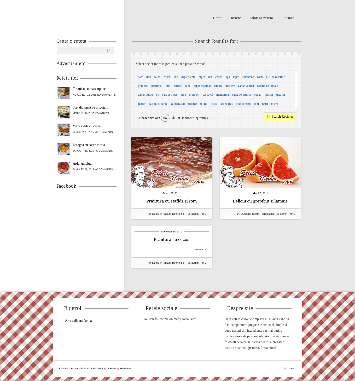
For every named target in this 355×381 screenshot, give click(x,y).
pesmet (192, 103)
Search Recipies (282, 116)
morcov (230, 85)
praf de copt (243, 103)
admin (194, 213)
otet (168, 85)
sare (140, 77)
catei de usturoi (241, 94)
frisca (213, 103)
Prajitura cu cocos (171, 239)
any (165, 118)
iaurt (265, 103)
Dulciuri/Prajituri (161, 213)
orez (183, 94)
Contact (287, 18)
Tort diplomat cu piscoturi (90, 107)
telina (203, 103)
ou (157, 94)
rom (256, 103)
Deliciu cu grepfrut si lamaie (260, 201)
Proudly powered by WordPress (114, 368)
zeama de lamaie (267, 85)
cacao (258, 94)
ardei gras (227, 103)
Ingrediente (188, 77)
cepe (188, 85)
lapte (236, 77)
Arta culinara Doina (78, 321)
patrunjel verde (158, 103)
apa (228, 77)
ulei (148, 77)
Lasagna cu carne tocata (89, 145)
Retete (236, 18)
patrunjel (157, 85)
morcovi (194, 94)
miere (274, 103)
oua (176, 77)
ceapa (218, 77)
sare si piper (169, 94)
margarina (222, 94)
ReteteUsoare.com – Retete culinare (91, 17)
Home (217, 18)
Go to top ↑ (290, 368)
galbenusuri (178, 103)
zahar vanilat (246, 85)
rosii (260, 77)
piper (201, 77)
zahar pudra (145, 94)
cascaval (208, 94)
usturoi (280, 94)
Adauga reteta (261, 18)
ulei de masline (275, 77)
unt (210, 77)
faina (157, 77)
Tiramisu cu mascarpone (89, 89)
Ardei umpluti (82, 163)
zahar (167, 77)
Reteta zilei (178, 213)
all (173, 117)
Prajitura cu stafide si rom (171, 201)
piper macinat (202, 85)
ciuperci (143, 85)
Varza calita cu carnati (88, 126)
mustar (269, 94)
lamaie (218, 85)
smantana (248, 77)
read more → (199, 249)
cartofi (178, 85)
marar (141, 103)
